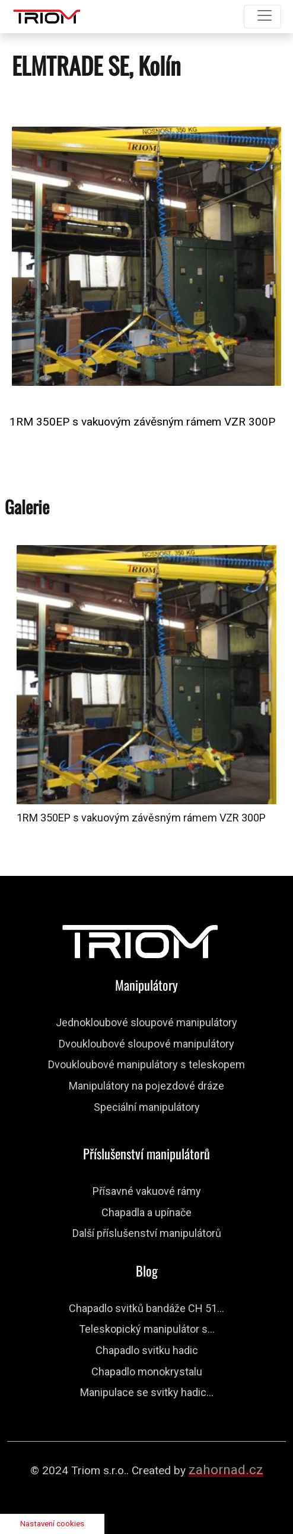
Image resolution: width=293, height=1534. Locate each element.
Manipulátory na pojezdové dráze (146, 1085)
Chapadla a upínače (146, 1212)
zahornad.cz (226, 1469)
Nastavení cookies (52, 1523)
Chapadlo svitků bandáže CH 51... (146, 1308)
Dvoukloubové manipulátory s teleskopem (146, 1064)
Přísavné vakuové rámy (147, 1191)
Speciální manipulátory (147, 1107)
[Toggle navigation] (262, 16)
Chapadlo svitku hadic (146, 1350)
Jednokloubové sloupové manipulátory (146, 1022)
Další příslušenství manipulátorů (146, 1233)
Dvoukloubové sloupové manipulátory (146, 1043)
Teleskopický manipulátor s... (147, 1329)
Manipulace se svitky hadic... (147, 1392)
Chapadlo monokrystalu (146, 1371)
